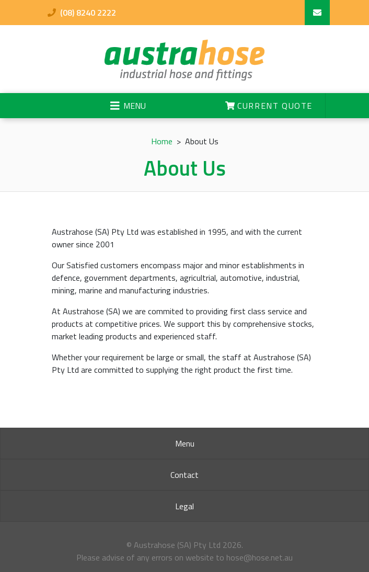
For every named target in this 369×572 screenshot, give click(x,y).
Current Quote (269, 105)
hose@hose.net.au (259, 557)
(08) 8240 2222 (82, 12)
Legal (184, 506)
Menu (184, 443)
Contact (184, 474)
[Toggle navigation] (128, 106)
